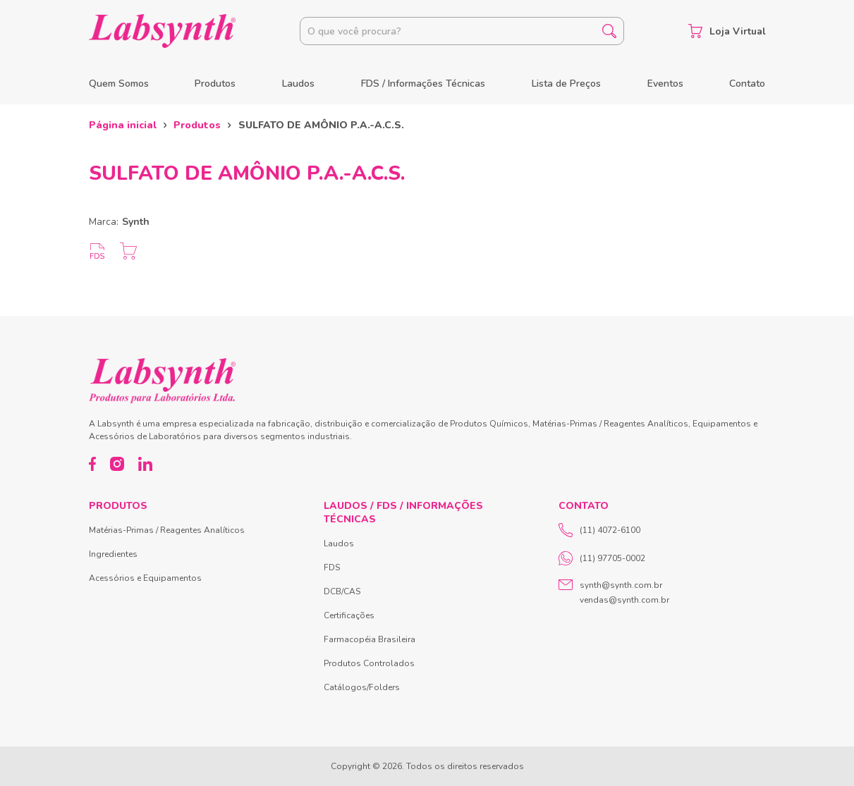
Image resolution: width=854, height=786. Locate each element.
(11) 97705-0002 (602, 558)
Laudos (298, 83)
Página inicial (123, 125)
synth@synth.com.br (621, 585)
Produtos (215, 83)
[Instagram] (117, 464)
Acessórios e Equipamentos (145, 578)
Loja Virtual (727, 31)
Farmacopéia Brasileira (369, 639)
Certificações (349, 615)
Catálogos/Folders (362, 687)
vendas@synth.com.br (624, 600)
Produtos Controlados (369, 663)
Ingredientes (113, 554)
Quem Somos (119, 83)
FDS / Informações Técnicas (423, 83)
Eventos (665, 83)
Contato (747, 83)
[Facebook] (93, 464)
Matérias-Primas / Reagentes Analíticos (167, 530)
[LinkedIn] (145, 464)
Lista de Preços (566, 83)
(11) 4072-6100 (599, 530)
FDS (332, 567)
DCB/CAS (342, 591)
